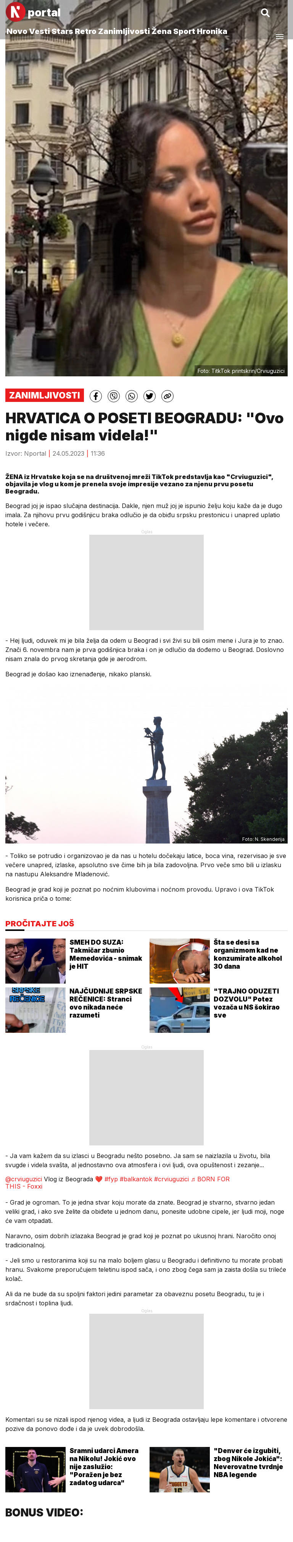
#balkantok (136, 1179)
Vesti (39, 31)
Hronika (212, 31)
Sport (184, 31)
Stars (62, 31)
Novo (16, 31)
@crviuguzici (23, 1179)
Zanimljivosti (124, 31)
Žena (161, 31)
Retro (86, 31)
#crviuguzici (171, 1179)
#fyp (111, 1179)
